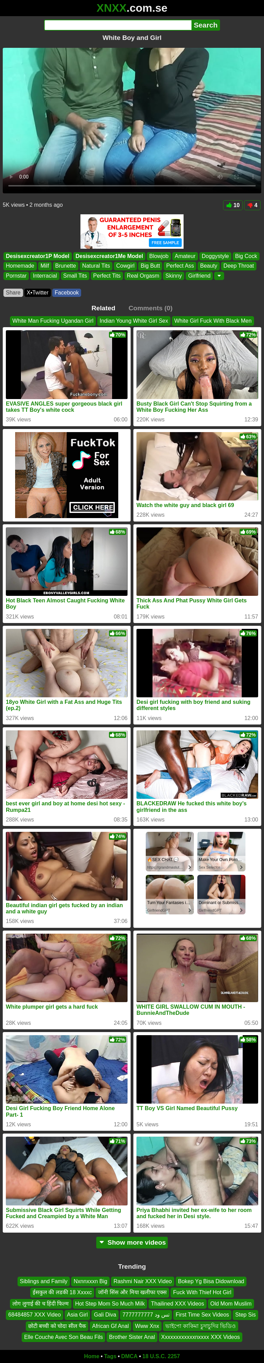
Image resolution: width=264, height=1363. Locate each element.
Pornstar (16, 276)
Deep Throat (238, 266)
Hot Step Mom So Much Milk (110, 1304)
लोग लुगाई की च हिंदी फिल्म (40, 1304)
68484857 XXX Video (34, 1315)
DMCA (129, 1356)
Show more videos (132, 1242)
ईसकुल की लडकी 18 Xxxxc (62, 1292)
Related (103, 308)
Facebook (67, 293)
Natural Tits (96, 266)
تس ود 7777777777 (145, 1315)
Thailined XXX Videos (177, 1304)
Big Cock (246, 256)
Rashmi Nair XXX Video (142, 1281)
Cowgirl (125, 266)
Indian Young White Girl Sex (134, 321)
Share (13, 293)
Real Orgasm (143, 276)
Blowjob (158, 256)
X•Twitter (37, 293)
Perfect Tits (107, 276)
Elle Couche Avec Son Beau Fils (63, 1337)
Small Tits (75, 276)
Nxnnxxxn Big (90, 1281)
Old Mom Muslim (231, 1304)
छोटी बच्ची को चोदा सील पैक (57, 1326)
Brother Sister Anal (132, 1337)
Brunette (65, 266)
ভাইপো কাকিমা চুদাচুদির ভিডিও (200, 1326)
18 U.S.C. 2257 (161, 1356)
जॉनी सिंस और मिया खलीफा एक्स (132, 1292)
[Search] (117, 25)
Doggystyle (215, 256)
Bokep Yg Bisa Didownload (211, 1281)
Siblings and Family (44, 1281)
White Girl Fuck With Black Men (213, 321)
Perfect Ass (180, 266)
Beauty (208, 266)
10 (233, 205)
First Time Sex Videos (202, 1315)
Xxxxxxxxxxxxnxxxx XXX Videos (200, 1337)
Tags (110, 1356)
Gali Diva (105, 1315)
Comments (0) (151, 308)
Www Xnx (147, 1326)
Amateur (185, 256)
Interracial (45, 276)
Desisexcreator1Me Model (109, 256)
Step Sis (245, 1315)
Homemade (20, 266)
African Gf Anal (110, 1326)
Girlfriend (199, 276)
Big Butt (150, 266)
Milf (45, 266)
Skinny (173, 276)
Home (91, 1356)
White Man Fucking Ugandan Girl (53, 321)
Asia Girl (77, 1315)
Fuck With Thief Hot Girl (202, 1292)
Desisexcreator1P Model (37, 256)
